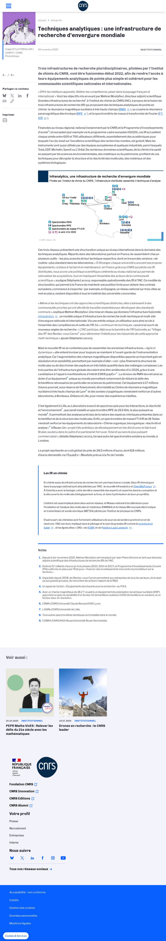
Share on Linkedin (20, 96)
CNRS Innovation (21, 791)
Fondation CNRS (21, 784)
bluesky (12, 858)
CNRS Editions (19, 798)
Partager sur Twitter (12, 96)
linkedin (32, 858)
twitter (22, 858)
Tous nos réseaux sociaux (22, 869)
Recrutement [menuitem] (17, 828)
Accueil (42, 20)
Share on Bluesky (4, 96)
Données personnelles (23, 915)
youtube (63, 858)
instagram (52, 858)
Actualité (56, 20)
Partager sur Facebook (28, 96)
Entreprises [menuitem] (16, 835)
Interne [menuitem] (13, 842)
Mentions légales (20, 923)
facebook (42, 858)
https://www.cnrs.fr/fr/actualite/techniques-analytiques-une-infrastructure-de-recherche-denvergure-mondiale (12, 101)
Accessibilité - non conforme (27, 892)
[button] (16, 935)
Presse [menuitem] (13, 821)
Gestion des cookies (22, 907)
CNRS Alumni (18, 805)
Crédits (14, 900)
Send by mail (4, 101)
